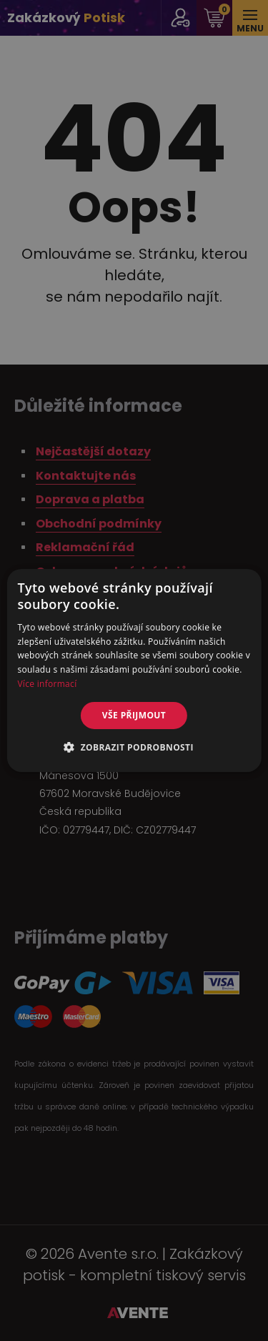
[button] (134, 747)
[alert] (134, 670)
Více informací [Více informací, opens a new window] (46, 684)
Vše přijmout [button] (134, 715)
